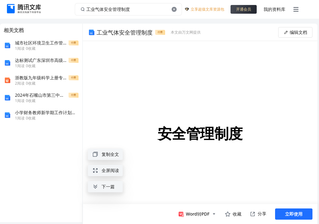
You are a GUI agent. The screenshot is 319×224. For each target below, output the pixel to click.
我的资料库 (274, 9)
